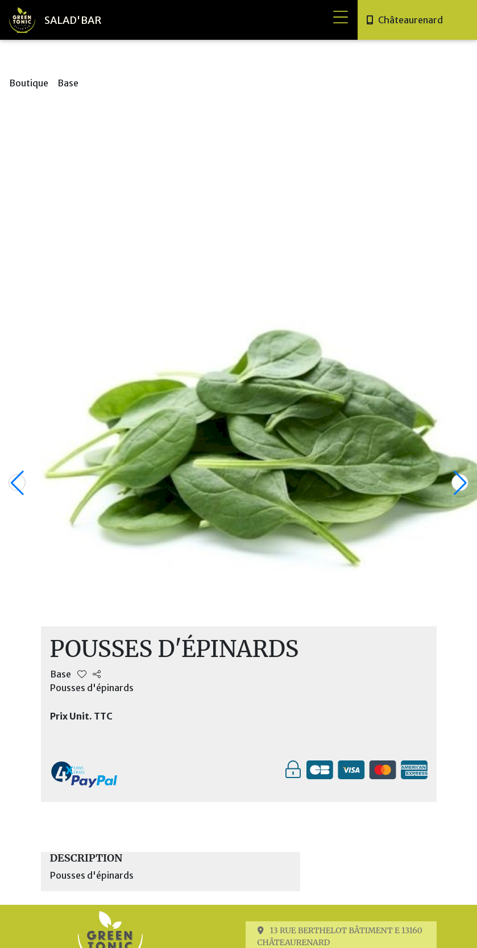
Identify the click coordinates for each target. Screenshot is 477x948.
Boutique (28, 83)
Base (67, 83)
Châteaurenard (410, 20)
